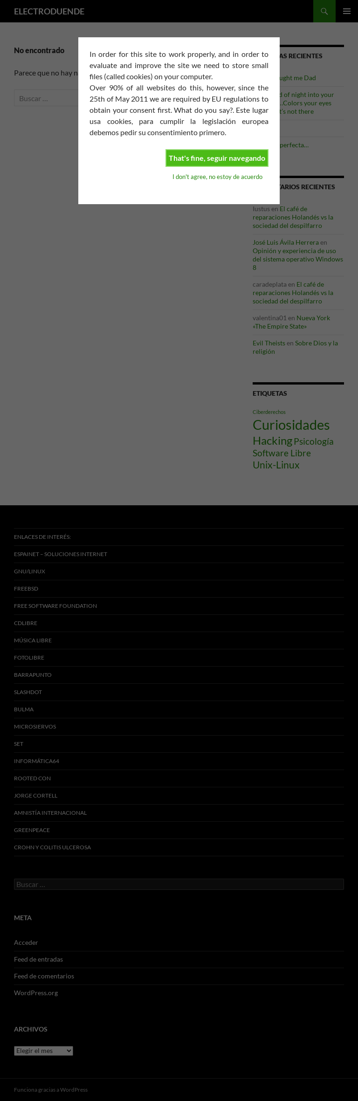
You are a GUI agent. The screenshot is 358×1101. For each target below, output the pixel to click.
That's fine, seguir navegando (217, 157)
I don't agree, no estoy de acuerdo (217, 176)
